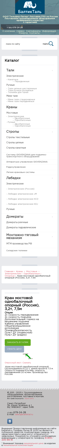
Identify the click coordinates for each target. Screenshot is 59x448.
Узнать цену (14, 349)
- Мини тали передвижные (20, 101)
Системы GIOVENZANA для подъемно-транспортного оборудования (26, 156)
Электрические (15, 76)
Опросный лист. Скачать (18, 363)
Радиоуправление (16, 167)
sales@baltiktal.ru (24, 414)
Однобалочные (32, 274)
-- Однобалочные (22, 120)
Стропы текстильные (18, 137)
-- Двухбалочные (21, 118)
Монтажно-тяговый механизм (22, 237)
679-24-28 (15, 27)
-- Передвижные (21, 81)
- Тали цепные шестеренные (21, 89)
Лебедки (13, 178)
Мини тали (12, 96)
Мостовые (12, 113)
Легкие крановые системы (20, 172)
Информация (49, 31)
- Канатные (12, 80)
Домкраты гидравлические (21, 228)
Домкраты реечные (17, 222)
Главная (9, 271)
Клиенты (23, 33)
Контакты (34, 33)
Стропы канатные (16, 148)
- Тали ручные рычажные (19, 90)
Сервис (21, 31)
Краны (11, 107)
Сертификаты (33, 31)
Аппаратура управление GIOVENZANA (27, 162)
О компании (8, 31)
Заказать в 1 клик (17, 342)
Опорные (10, 276)
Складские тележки (16, 251)
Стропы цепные (15, 143)
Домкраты (14, 216)
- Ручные (10, 122)
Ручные (10, 85)
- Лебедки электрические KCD (22, 199)
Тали (10, 70)
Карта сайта (29, 398)
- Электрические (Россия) (20, 189)
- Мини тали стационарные (20, 99)
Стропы (12, 131)
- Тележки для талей (17, 92)
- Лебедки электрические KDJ (22, 204)
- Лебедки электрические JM (21, 194)
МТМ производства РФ (19, 244)
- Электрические (15, 116)
